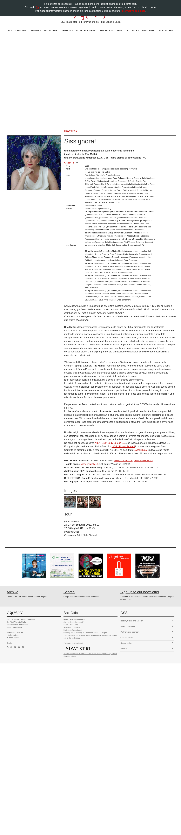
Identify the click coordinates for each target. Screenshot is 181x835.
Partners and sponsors (146, 632)
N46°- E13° (101, 443)
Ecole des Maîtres (85, 31)
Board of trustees (146, 626)
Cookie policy (146, 643)
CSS (9, 31)
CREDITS (71, 162)
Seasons (35, 31)
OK (37, 7)
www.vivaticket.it (89, 464)
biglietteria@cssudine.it (72, 630)
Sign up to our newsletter (139, 592)
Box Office (132, 31)
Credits (9, 643)
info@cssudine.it (13, 635)
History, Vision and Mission (146, 621)
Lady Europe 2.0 (116, 443)
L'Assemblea (140, 450)
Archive (12, 592)
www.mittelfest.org (143, 460)
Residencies (106, 31)
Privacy (146, 648)
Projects (67, 31)
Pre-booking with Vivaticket (74, 643)
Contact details (146, 637)
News (119, 31)
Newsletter (148, 31)
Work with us (166, 31)
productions (70, 131)
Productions (50, 31)
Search (69, 592)
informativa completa (133, 11)
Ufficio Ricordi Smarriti (123, 446)
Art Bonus (20, 31)
